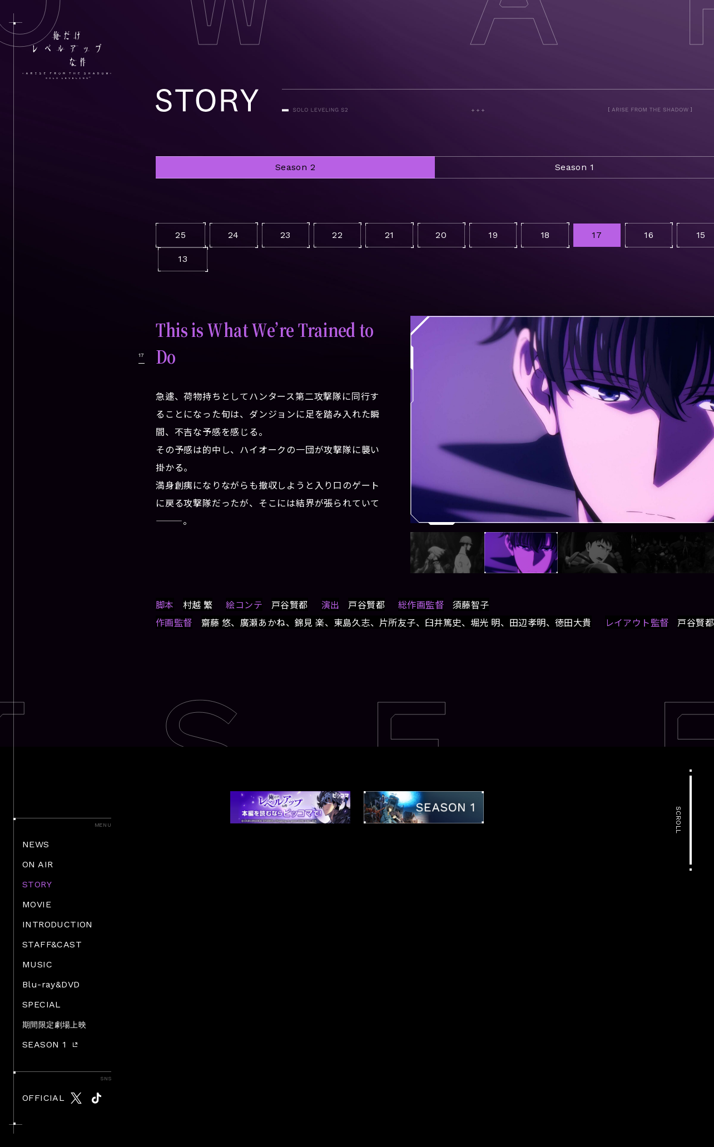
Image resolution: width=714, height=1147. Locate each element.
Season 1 (574, 167)
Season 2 (295, 167)
